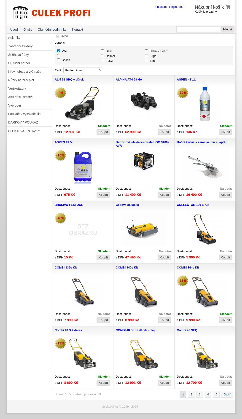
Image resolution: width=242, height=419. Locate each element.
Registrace (176, 6)
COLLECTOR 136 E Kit (193, 205)
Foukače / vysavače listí (25, 114)
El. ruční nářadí (19, 63)
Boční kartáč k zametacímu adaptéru (202, 142)
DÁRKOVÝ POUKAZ (23, 122)
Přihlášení (160, 6)
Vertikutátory (17, 88)
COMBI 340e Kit (127, 267)
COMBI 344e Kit (188, 267)
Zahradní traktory (20, 46)
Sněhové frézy (18, 54)
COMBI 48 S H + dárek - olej (135, 330)
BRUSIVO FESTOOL (69, 205)
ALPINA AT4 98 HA (129, 79)
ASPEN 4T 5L (64, 142)
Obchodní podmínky (52, 29)
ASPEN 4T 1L (186, 79)
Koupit (103, 132)
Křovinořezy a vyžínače (24, 71)
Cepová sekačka (127, 205)
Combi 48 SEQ (187, 330)
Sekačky (14, 38)
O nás (28, 29)
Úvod (14, 29)
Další (227, 394)
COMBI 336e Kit (66, 267)
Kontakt (77, 29)
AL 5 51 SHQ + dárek (69, 79)
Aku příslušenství (20, 97)
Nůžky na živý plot (21, 80)
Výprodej (14, 105)
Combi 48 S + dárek (68, 330)
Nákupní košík (213, 7)
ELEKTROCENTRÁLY (24, 131)
